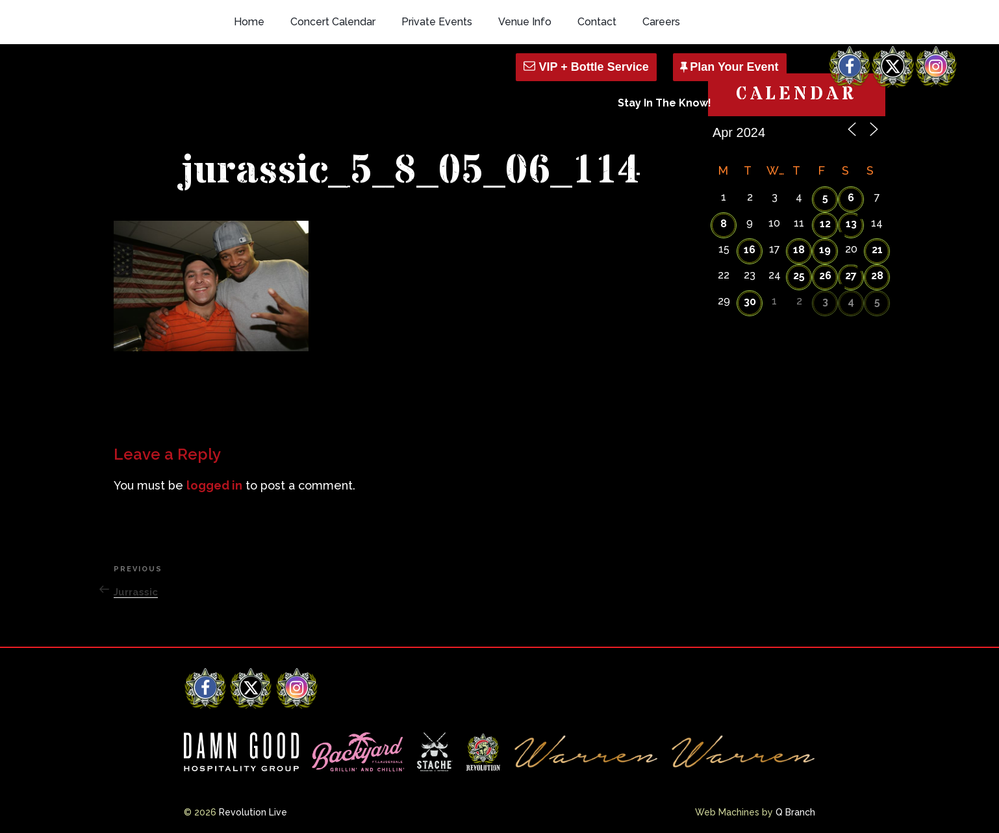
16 (749, 249)
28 (877, 275)
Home (249, 22)
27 (851, 275)
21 (877, 249)
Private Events (436, 22)
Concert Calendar (332, 22)
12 (825, 224)
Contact (596, 22)
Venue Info (524, 22)
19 (825, 249)
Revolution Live (253, 812)
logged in (214, 485)
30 (750, 301)
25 (799, 275)
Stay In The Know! (664, 103)
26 (825, 275)
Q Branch (795, 812)
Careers (661, 22)
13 (851, 224)
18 (799, 249)
